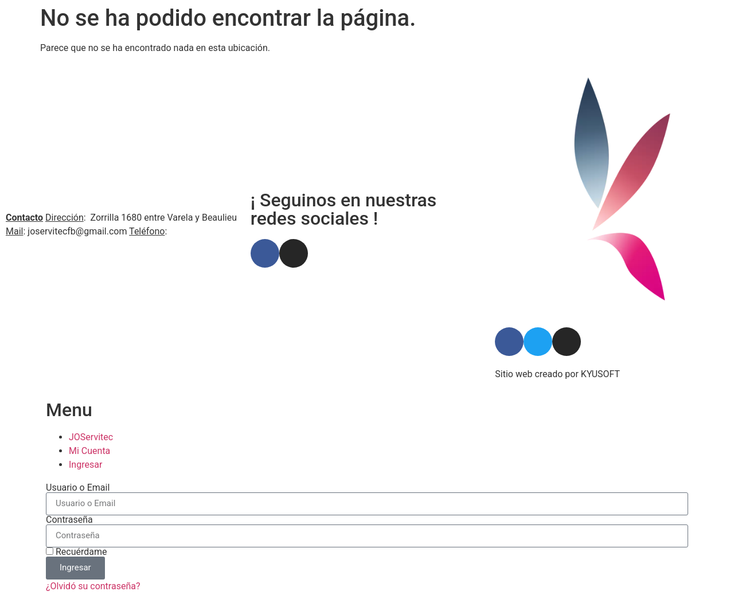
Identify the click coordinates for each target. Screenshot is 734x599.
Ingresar (85, 464)
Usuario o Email (78, 487)
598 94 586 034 (201, 231)
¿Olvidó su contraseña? (93, 586)
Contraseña (69, 519)
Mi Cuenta (89, 450)
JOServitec (91, 437)
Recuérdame (76, 552)
